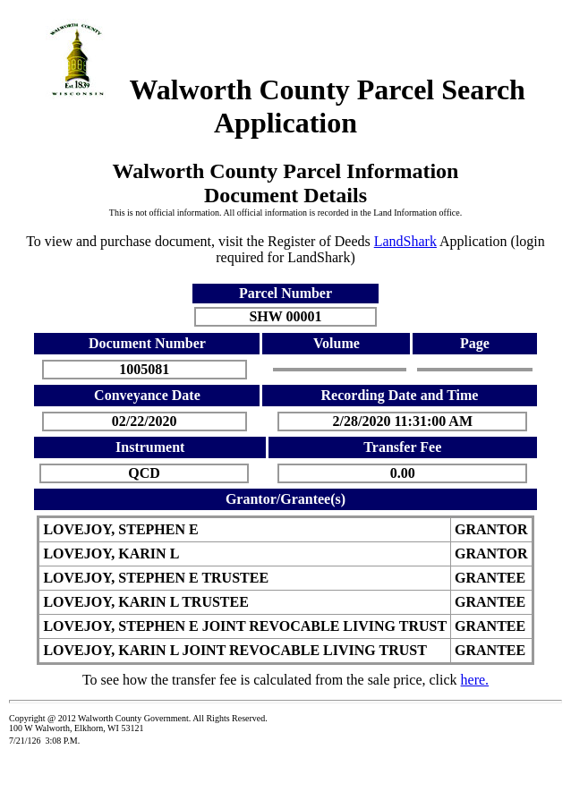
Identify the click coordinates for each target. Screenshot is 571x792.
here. (475, 679)
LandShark (405, 241)
